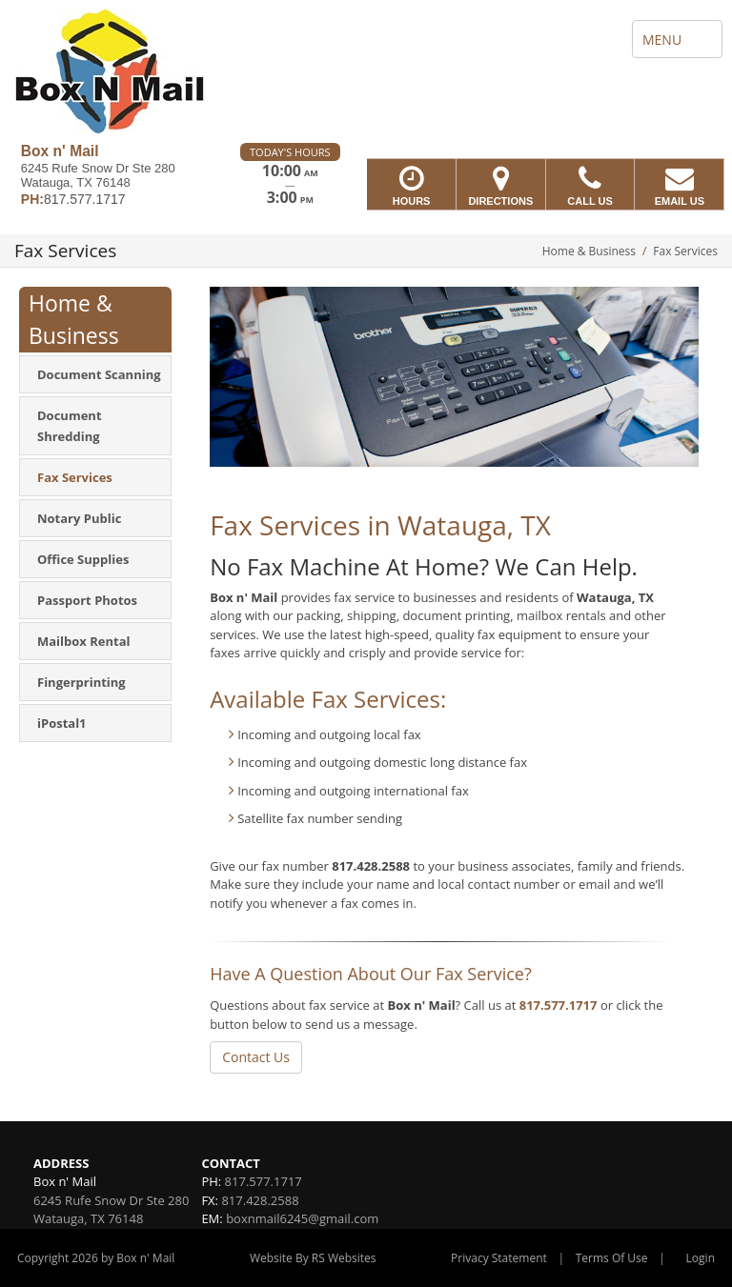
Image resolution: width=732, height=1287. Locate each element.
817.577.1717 (558, 1005)
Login (700, 1258)
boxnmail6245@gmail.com (302, 1218)
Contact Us (256, 1057)
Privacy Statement (499, 1258)
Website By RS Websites (313, 1258)
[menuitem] (95, 374)
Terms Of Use (612, 1258)
